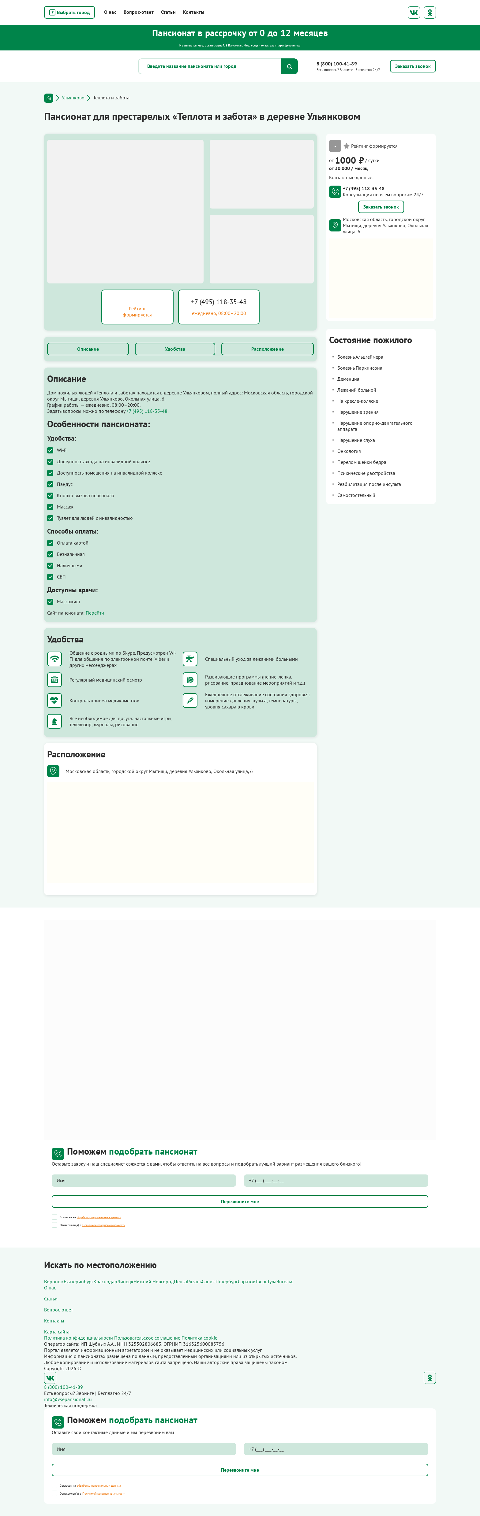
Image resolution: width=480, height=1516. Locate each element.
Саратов (246, 1281)
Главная (48, 98)
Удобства (175, 349)
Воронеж (54, 1281)
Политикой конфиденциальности (103, 1225)
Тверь (261, 1281)
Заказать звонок (381, 207)
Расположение (267, 349)
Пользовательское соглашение (147, 1338)
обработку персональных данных (99, 1217)
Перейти (95, 613)
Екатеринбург (78, 1281)
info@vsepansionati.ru (68, 1399)
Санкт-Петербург (220, 1281)
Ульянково (73, 97)
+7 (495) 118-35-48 (219, 301)
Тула (271, 1281)
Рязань (194, 1281)
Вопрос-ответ (139, 12)
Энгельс (284, 1281)
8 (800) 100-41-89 (337, 64)
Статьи (168, 12)
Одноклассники (430, 12)
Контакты (193, 12)
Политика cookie (199, 1338)
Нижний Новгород (153, 1281)
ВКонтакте (414, 12)
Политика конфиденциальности (78, 1338)
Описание (88, 349)
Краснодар (105, 1281)
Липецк (125, 1281)
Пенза (180, 1281)
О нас (110, 12)
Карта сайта (56, 1332)
